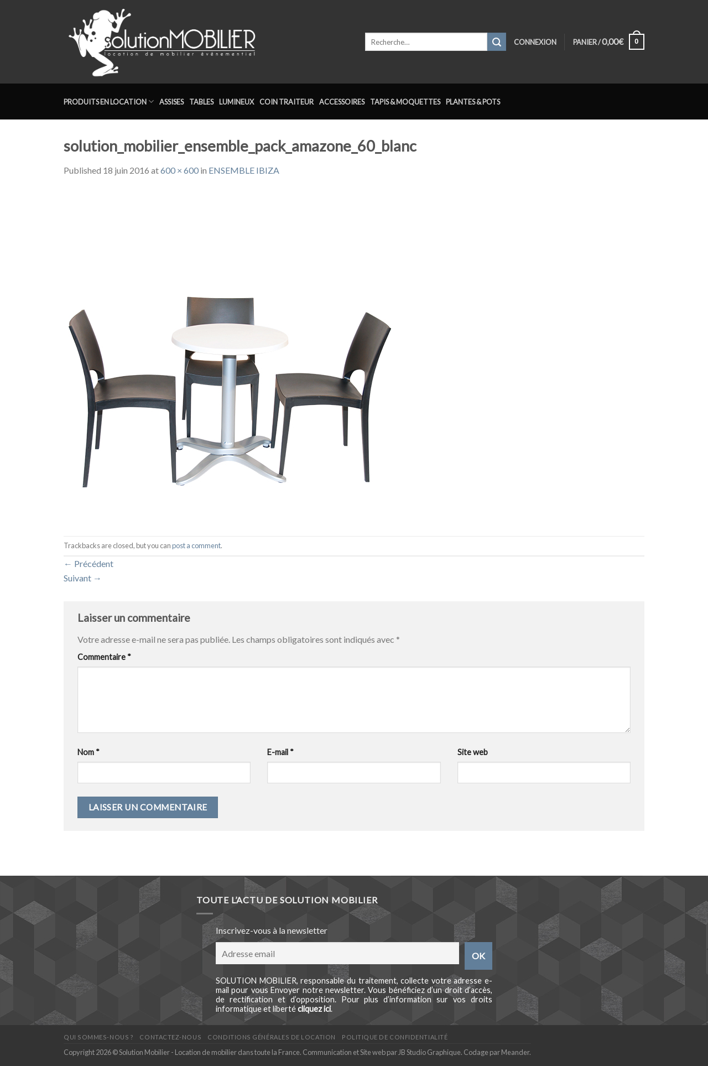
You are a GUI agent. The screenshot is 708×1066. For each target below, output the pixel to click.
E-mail (280, 752)
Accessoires (342, 101)
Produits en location (109, 101)
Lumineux (236, 101)
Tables (201, 101)
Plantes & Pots (473, 101)
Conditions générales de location (271, 1037)
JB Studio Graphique (429, 1052)
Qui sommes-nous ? (98, 1037)
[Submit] (496, 42)
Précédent (88, 563)
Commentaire (104, 657)
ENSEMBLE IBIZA (244, 170)
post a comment (196, 545)
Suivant (83, 578)
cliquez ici (314, 1008)
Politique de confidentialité (394, 1037)
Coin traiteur (286, 101)
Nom (88, 752)
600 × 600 (179, 170)
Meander (515, 1052)
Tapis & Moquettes (405, 101)
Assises (171, 101)
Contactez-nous (170, 1037)
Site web (472, 752)
